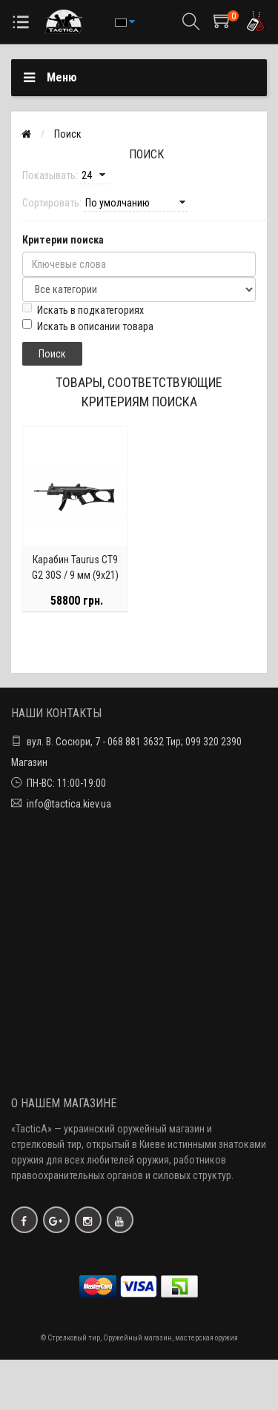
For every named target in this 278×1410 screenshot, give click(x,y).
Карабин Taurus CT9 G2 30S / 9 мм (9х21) (75, 567)
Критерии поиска (63, 240)
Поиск (68, 134)
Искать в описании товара (87, 325)
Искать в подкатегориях (83, 309)
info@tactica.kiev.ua (69, 804)
